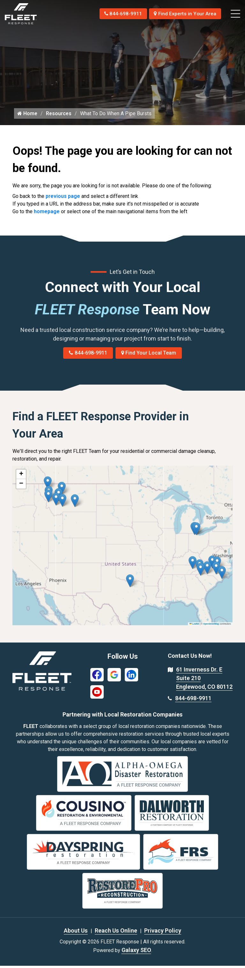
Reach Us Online (116, 932)
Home (27, 116)
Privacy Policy (162, 932)
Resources (59, 116)
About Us (76, 932)
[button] (75, 503)
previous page (63, 199)
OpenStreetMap (211, 626)
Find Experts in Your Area (184, 14)
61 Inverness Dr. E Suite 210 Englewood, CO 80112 (204, 681)
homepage (47, 214)
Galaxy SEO (136, 952)
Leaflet (194, 626)
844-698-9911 (120, 14)
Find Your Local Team (148, 355)
